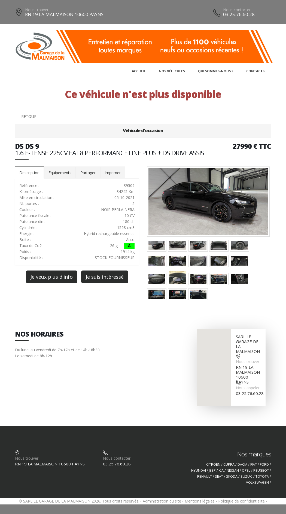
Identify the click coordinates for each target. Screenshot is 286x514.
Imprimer (113, 172)
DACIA (242, 464)
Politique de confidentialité (241, 501)
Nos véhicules (172, 71)
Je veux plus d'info (52, 277)
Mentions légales (200, 501)
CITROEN (213, 464)
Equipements (59, 172)
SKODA (232, 476)
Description (29, 172)
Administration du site (162, 501)
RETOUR (28, 116)
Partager (88, 172)
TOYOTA (262, 476)
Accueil (139, 71)
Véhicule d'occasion (143, 130)
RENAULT (204, 476)
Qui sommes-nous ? (215, 71)
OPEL (246, 470)
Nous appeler (248, 387)
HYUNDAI (198, 470)
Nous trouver (36, 9)
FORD (264, 464)
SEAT (219, 476)
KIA (221, 470)
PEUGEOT (261, 470)
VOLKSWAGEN (257, 482)
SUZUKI (246, 476)
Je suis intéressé (105, 277)
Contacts (255, 71)
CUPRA (229, 464)
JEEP (212, 470)
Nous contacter (237, 9)
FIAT (253, 464)
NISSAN (233, 470)
